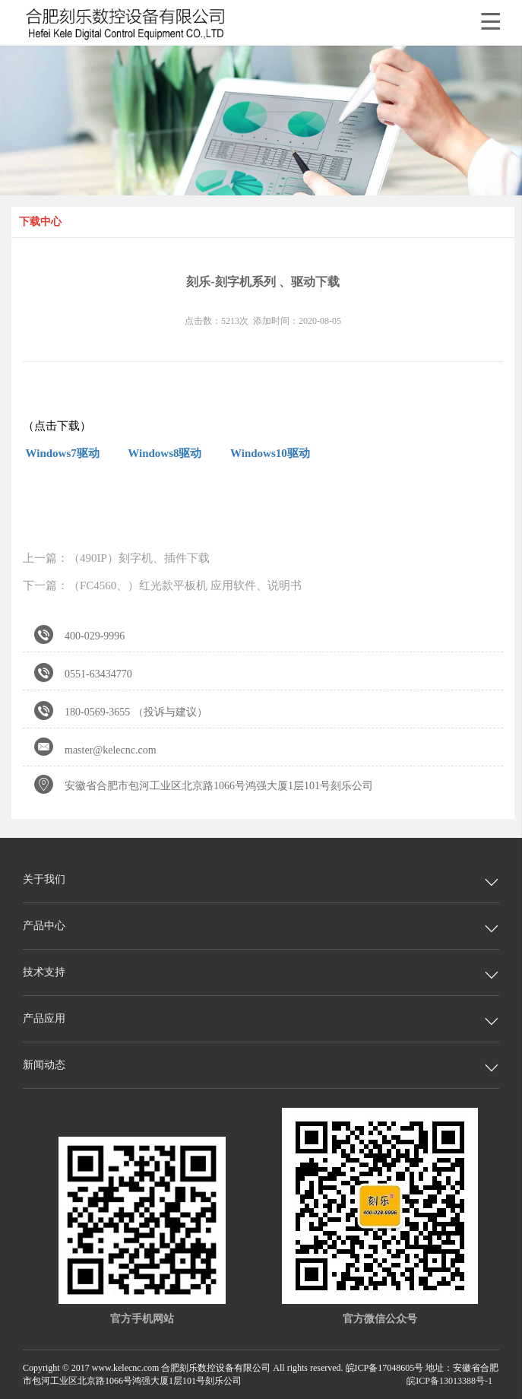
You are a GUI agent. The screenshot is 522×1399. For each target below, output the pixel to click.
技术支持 (44, 972)
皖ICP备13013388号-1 (449, 1380)
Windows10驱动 (270, 453)
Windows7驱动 (61, 453)
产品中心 (44, 925)
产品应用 (44, 1018)
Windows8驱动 (164, 453)
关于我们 (44, 879)
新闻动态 (44, 1065)
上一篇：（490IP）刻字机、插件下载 (116, 558)
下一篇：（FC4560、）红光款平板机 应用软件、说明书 (162, 585)
